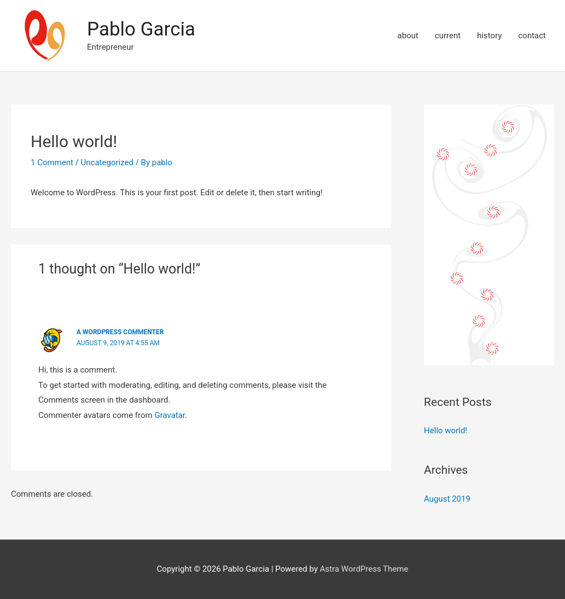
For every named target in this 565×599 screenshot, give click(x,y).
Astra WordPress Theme (364, 569)
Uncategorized (107, 162)
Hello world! (445, 430)
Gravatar (169, 415)
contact (532, 35)
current (448, 35)
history (489, 35)
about (408, 35)
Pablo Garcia (141, 29)
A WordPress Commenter (120, 332)
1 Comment (52, 162)
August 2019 (447, 499)
